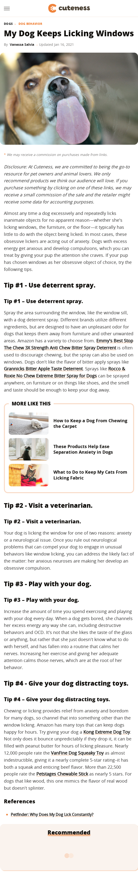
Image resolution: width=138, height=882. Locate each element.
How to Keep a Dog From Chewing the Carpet (90, 423)
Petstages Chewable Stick (62, 774)
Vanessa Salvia (22, 44)
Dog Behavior (30, 23)
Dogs (8, 23)
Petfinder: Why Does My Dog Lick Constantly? (52, 814)
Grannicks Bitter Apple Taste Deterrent (43, 369)
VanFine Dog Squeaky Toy (77, 753)
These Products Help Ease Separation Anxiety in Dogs (83, 449)
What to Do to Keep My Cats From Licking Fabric (90, 474)
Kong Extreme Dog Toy (106, 732)
